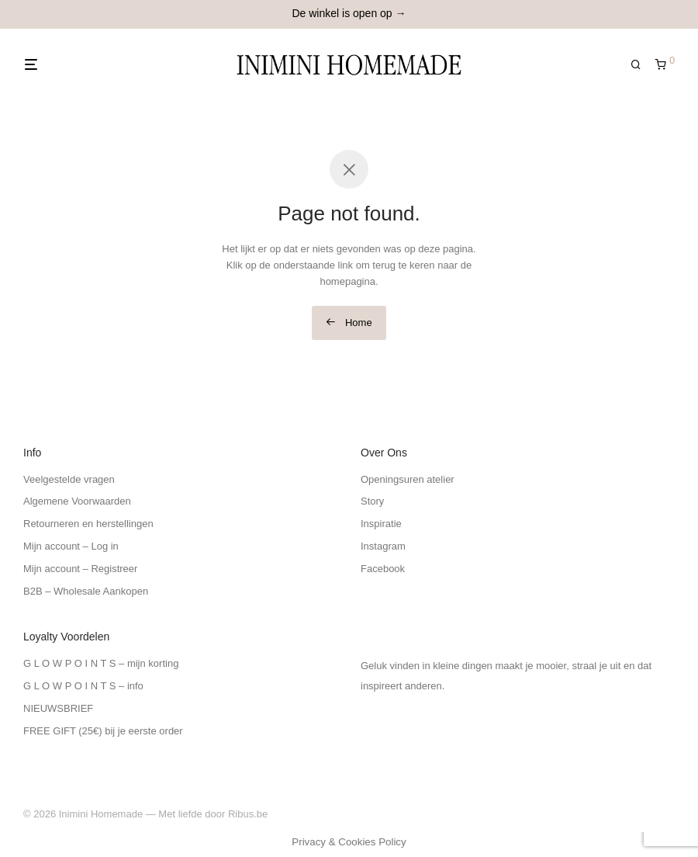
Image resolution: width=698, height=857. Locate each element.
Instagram (383, 546)
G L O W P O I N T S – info (83, 686)
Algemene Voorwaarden (77, 501)
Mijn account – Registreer (80, 568)
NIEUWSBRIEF (58, 708)
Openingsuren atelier (407, 479)
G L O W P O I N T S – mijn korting (100, 663)
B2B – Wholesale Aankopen (85, 591)
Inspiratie (381, 523)
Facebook (383, 568)
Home (348, 322)
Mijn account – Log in (71, 546)
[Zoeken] (641, 65)
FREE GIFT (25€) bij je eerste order (103, 731)
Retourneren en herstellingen (88, 523)
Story (372, 501)
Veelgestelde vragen (69, 479)
